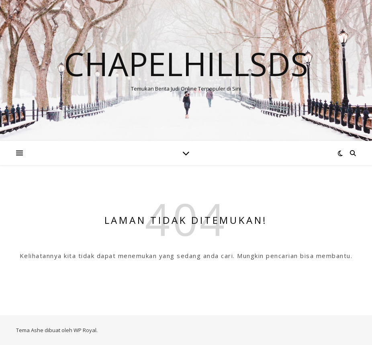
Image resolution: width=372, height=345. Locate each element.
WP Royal (85, 330)
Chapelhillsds (186, 64)
